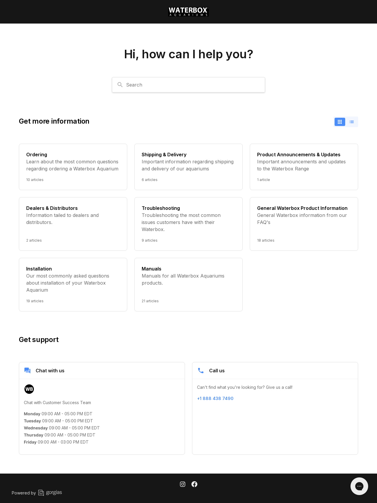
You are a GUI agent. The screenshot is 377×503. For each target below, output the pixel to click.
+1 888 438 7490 (215, 398)
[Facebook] (194, 485)
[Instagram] (182, 485)
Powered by (37, 493)
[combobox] (188, 84)
